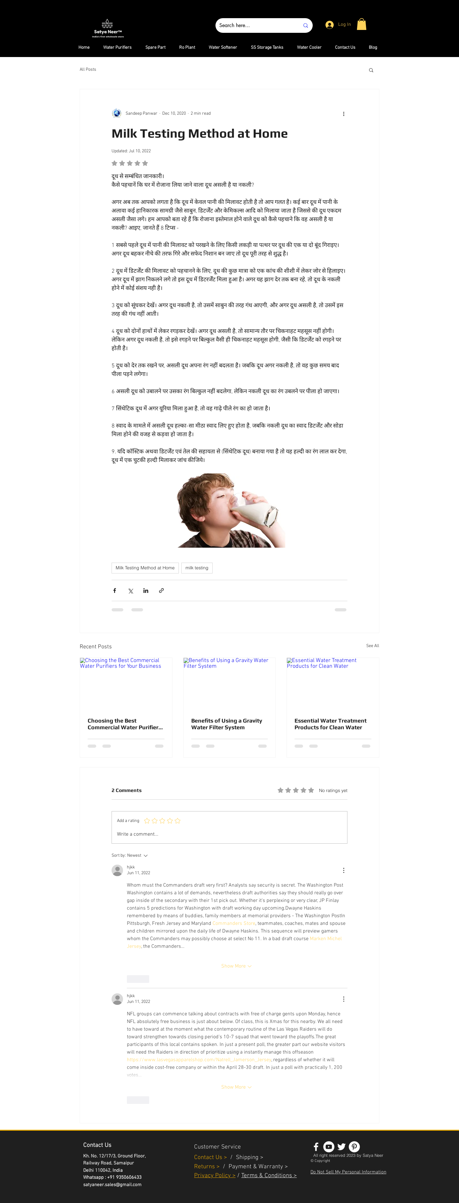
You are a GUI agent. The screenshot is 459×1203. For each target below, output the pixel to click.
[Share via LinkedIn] (146, 590)
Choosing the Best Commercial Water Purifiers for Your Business (124, 724)
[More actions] (343, 113)
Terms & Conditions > (269, 1175)
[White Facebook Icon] (316, 1146)
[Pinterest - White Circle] (354, 1146)
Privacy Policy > (215, 1175)
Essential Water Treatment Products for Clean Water (331, 724)
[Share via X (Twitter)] (130, 590)
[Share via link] (161, 590)
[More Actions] (343, 870)
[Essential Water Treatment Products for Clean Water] (333, 684)
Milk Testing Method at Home (145, 568)
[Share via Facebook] (115, 590)
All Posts (88, 69)
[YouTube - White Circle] (328, 1146)
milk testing (197, 568)
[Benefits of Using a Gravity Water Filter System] (230, 684)
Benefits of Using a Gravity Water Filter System (226, 724)
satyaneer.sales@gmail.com (112, 1185)
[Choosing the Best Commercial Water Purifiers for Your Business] (126, 684)
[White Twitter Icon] (341, 1146)
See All (372, 646)
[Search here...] (254, 25)
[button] (362, 24)
